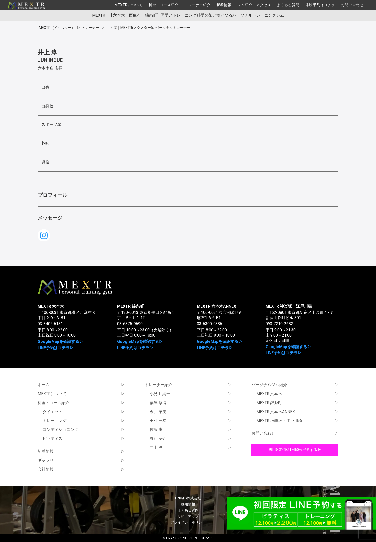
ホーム (44, 384)
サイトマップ (188, 516)
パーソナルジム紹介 (269, 384)
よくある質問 (288, 5)
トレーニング (54, 420)
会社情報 (46, 469)
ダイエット (52, 411)
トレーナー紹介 (197, 5)
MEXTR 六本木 (51, 306)
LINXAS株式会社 (188, 498)
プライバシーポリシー (188, 522)
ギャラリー (47, 460)
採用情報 (188, 504)
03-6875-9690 (130, 323)
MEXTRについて (129, 5)
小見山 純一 (160, 393)
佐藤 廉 (156, 429)
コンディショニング (60, 429)
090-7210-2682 (279, 323)
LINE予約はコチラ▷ (56, 347)
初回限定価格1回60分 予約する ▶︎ (295, 450)
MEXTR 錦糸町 (130, 306)
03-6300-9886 (209, 323)
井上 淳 (156, 447)
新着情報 (223, 5)
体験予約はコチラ (320, 5)
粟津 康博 (158, 402)
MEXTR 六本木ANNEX (216, 306)
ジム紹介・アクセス (254, 5)
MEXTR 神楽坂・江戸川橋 (289, 306)
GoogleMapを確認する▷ (60, 341)
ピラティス (52, 438)
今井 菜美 (158, 411)
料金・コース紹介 (163, 5)
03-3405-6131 (50, 323)
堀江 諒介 (158, 438)
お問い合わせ (352, 5)
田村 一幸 (158, 420)
